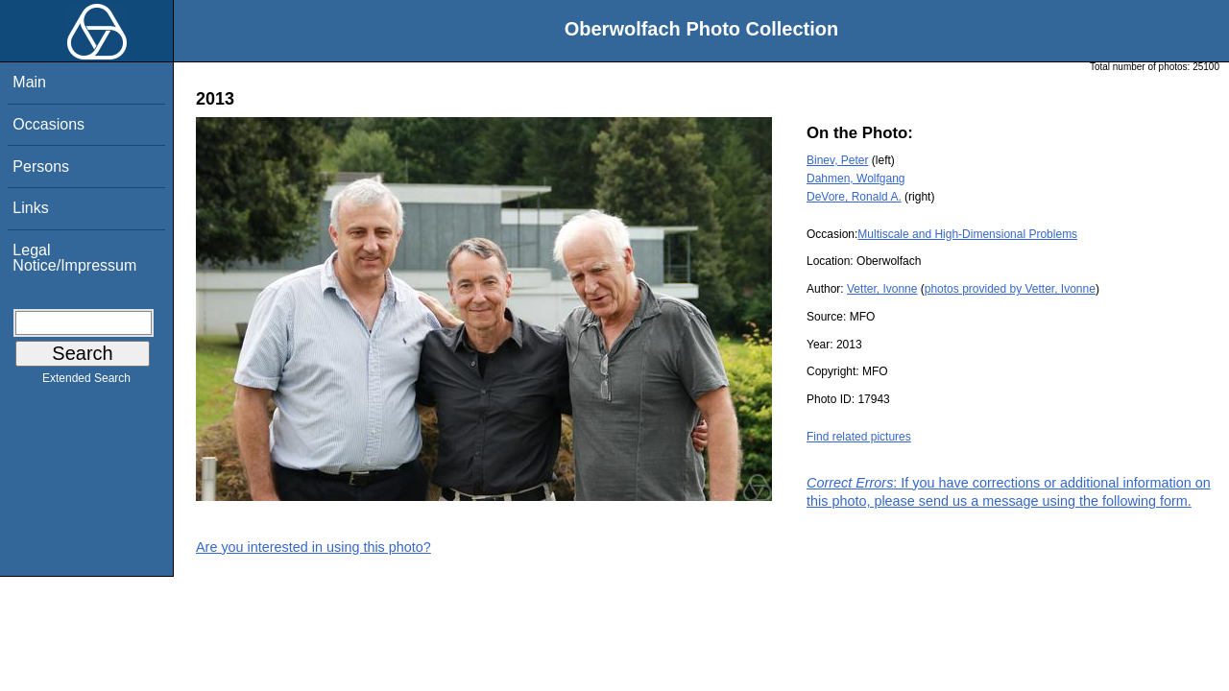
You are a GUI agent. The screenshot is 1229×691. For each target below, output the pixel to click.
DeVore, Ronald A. (854, 196)
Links (30, 208)
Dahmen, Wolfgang (856, 178)
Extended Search (86, 382)
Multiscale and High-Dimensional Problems (967, 234)
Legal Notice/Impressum (74, 258)
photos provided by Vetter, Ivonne (1010, 289)
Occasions (48, 124)
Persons (40, 166)
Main (29, 82)
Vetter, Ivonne (882, 289)
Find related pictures (859, 436)
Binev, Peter (837, 160)
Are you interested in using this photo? (313, 547)
